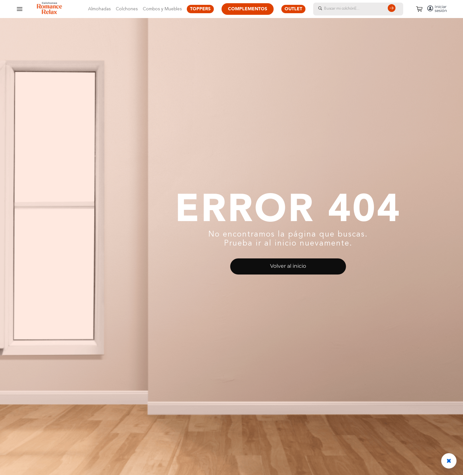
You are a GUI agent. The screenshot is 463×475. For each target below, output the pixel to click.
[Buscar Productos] (393, 9)
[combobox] (364, 9)
